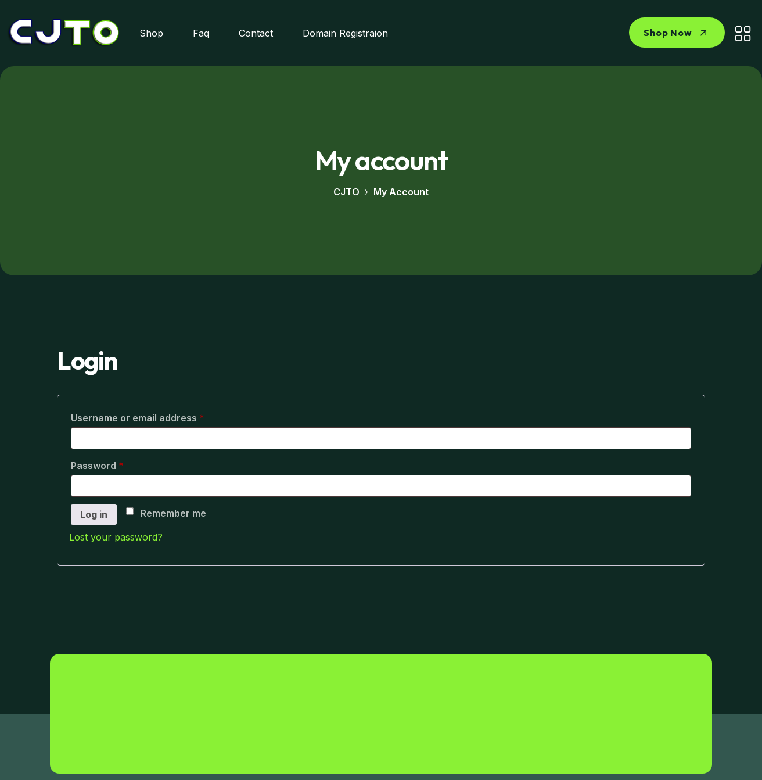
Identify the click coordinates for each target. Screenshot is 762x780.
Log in (93, 514)
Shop (151, 33)
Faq (201, 33)
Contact (256, 33)
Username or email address (158, 416)
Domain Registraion (345, 33)
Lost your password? (116, 537)
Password (117, 463)
